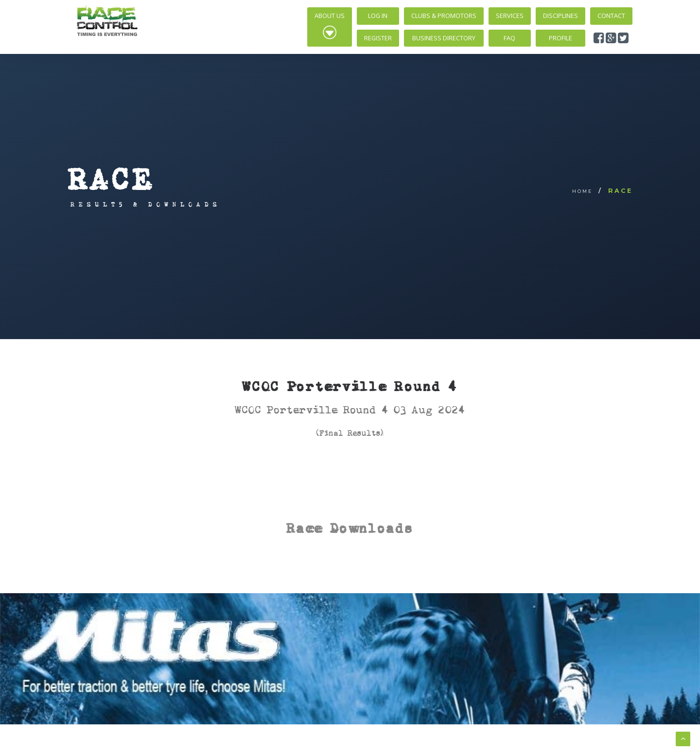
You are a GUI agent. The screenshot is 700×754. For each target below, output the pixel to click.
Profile (560, 38)
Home (582, 191)
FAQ (509, 38)
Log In (377, 16)
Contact (611, 16)
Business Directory (443, 38)
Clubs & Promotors (443, 16)
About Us (330, 26)
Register (378, 38)
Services (510, 16)
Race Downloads (350, 528)
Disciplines (560, 16)
